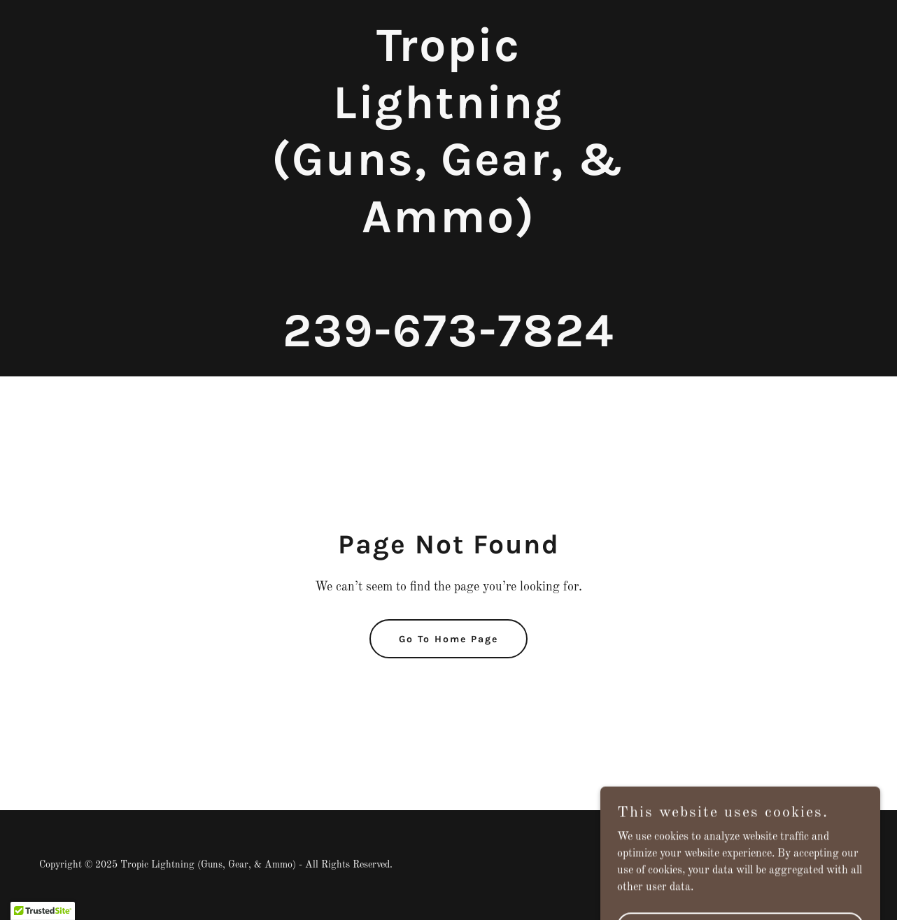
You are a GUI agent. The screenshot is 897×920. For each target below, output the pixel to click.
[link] (448, 343)
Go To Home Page (448, 639)
